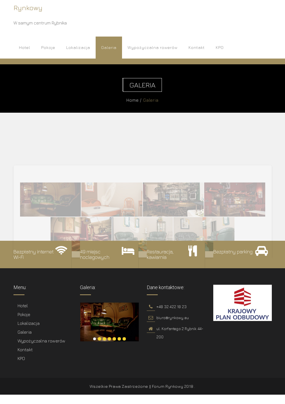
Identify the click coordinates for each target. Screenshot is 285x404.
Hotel (24, 47)
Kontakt (197, 47)
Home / (135, 100)
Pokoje (48, 47)
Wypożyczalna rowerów (153, 47)
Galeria (109, 47)
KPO (220, 47)
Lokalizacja (78, 47)
